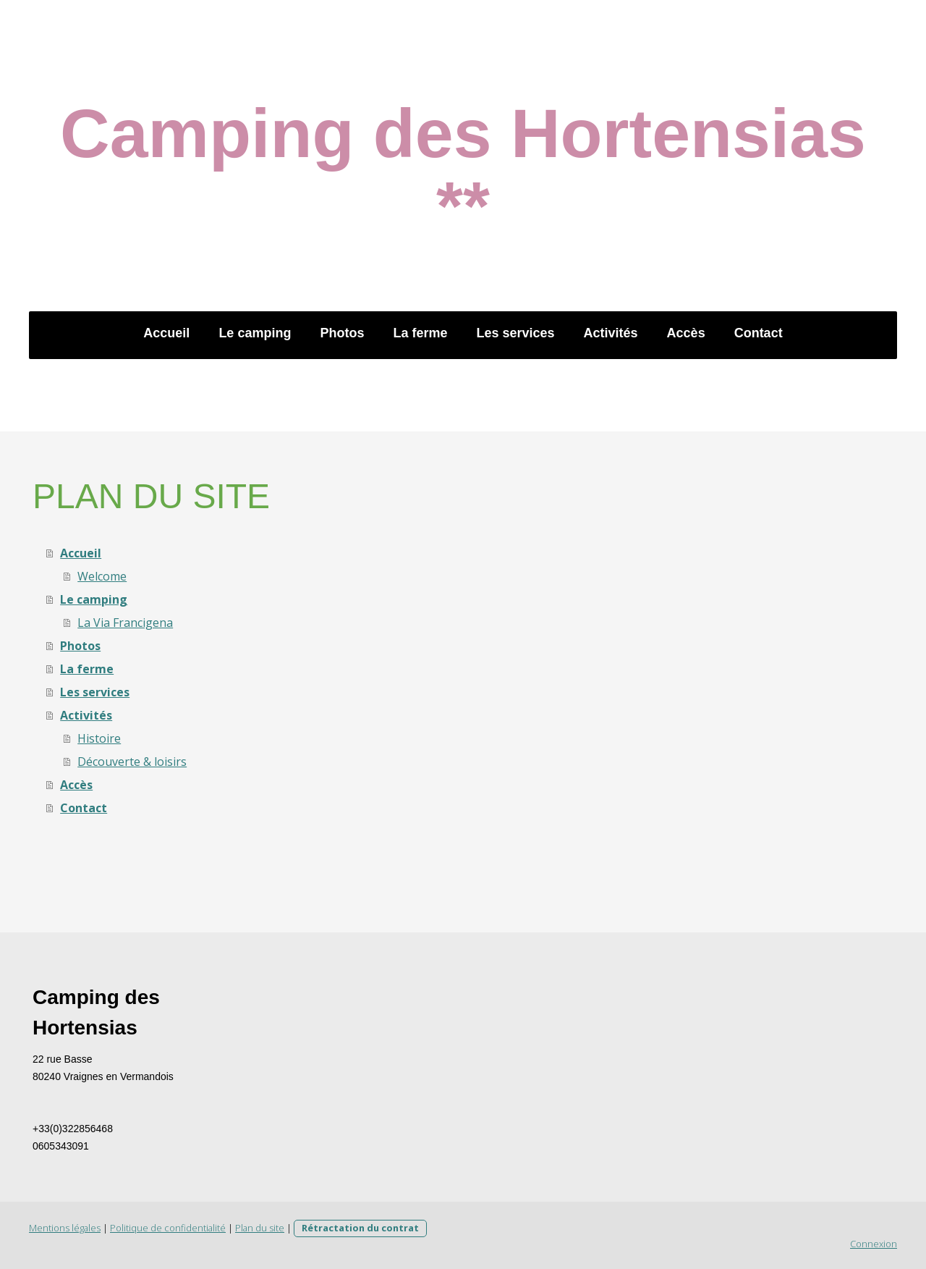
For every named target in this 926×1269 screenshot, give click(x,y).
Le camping (254, 333)
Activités (611, 333)
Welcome (102, 576)
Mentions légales (65, 1227)
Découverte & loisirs (132, 762)
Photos (342, 333)
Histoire (99, 738)
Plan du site (259, 1227)
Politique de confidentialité (168, 1227)
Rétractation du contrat (360, 1227)
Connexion (873, 1243)
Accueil (166, 333)
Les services (515, 333)
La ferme (420, 333)
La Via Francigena (125, 623)
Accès (686, 333)
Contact (758, 333)
